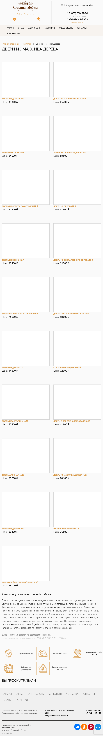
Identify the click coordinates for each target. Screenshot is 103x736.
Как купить (49, 28)
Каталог (11, 28)
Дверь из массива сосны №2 (69, 98)
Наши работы (34, 28)
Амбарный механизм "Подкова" (20, 582)
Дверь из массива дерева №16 (70, 475)
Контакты (81, 28)
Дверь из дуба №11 (12, 367)
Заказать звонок (77, 22)
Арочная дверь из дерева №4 (69, 152)
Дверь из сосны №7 (13, 260)
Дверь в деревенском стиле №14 (71, 421)
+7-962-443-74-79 (93, 713)
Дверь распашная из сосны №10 (71, 313)
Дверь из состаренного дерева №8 (73, 260)
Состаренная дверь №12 (67, 367)
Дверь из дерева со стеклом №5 (20, 206)
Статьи (8, 699)
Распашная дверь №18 (66, 528)
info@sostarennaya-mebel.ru (78, 5)
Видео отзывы (65, 28)
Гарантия (22, 699)
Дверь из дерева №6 (64, 206)
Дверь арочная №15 (13, 475)
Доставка (72, 693)
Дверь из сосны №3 (13, 152)
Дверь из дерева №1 (13, 98)
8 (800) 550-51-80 (77, 13)
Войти (19, 14)
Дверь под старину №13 (15, 421)
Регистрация (29, 14)
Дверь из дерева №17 (14, 528)
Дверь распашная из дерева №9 (20, 313)
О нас (21, 28)
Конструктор (13, 33)
